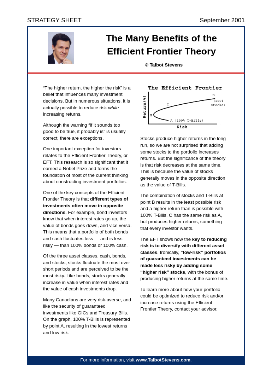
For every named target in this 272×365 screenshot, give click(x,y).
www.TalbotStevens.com (163, 360)
